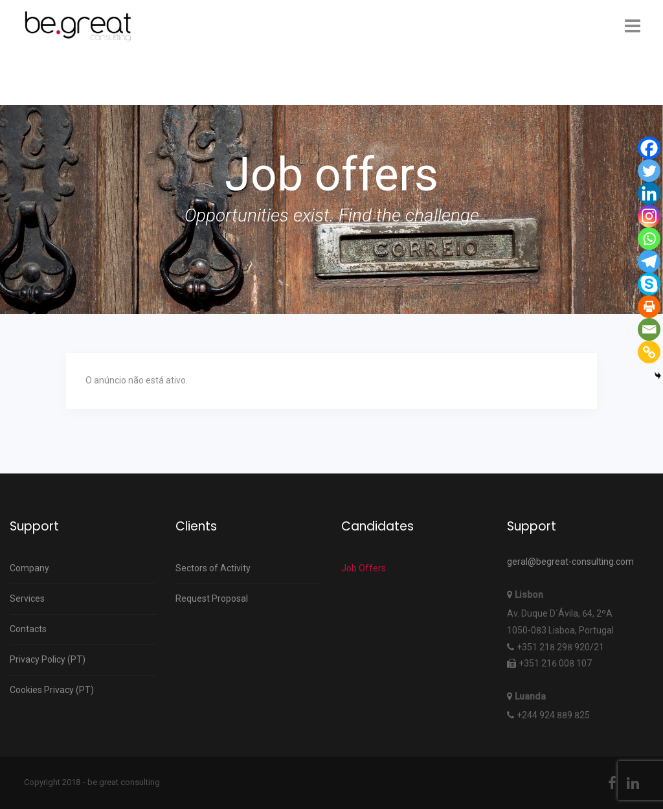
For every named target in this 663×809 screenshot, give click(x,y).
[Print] (649, 306)
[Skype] (649, 284)
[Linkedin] (649, 193)
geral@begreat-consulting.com (570, 561)
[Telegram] (649, 261)
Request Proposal (211, 598)
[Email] (649, 329)
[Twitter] (649, 170)
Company (29, 568)
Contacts (28, 629)
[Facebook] (649, 148)
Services (27, 598)
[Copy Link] (649, 352)
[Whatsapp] (649, 238)
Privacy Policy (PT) (47, 659)
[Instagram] (649, 216)
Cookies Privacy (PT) (52, 690)
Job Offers (363, 568)
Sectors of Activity (213, 568)
